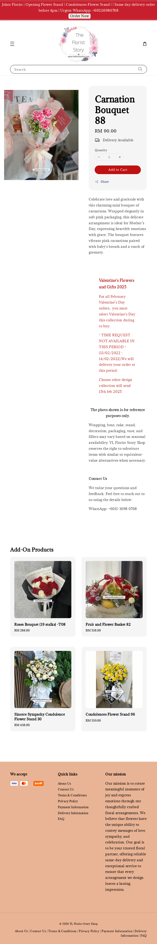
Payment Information (73, 807)
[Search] (140, 69)
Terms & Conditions (72, 795)
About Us (64, 783)
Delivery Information (73, 813)
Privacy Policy (68, 801)
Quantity (101, 150)
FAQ (61, 819)
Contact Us (66, 789)
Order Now (79, 16)
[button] (12, 43)
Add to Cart (117, 170)
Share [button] (102, 182)
